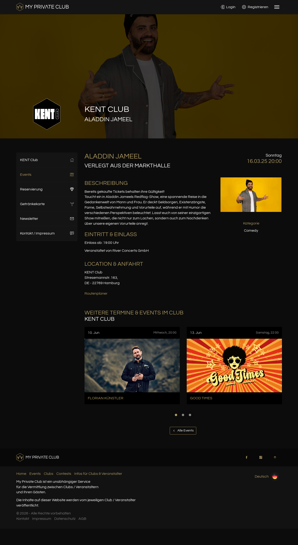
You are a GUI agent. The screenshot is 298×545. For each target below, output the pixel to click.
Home (21, 474)
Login (227, 7)
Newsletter (47, 218)
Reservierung (47, 189)
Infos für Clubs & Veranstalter (98, 474)
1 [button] (176, 415)
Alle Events (183, 430)
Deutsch (267, 476)
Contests (63, 474)
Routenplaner (96, 293)
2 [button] (183, 415)
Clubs (48, 474)
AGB (82, 519)
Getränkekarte (47, 204)
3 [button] (190, 415)
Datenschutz (64, 519)
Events (47, 174)
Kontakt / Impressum (47, 233)
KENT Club (47, 159)
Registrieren (255, 7)
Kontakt (22, 519)
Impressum (41, 519)
